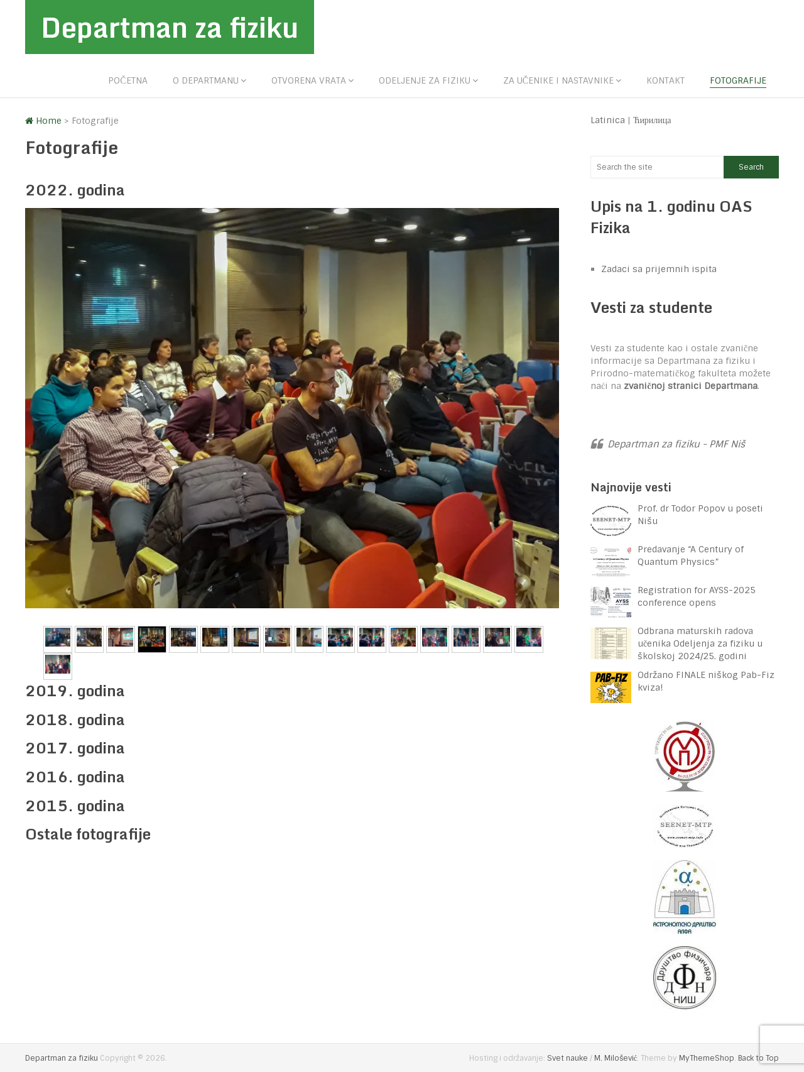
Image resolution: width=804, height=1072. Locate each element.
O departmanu (206, 80)
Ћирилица (652, 120)
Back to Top (758, 1058)
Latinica (607, 120)
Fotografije (738, 80)
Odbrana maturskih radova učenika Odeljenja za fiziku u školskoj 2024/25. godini (700, 643)
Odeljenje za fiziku (424, 80)
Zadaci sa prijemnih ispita (659, 269)
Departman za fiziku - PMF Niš (676, 444)
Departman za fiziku (169, 27)
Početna (127, 80)
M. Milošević (615, 1058)
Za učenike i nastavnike (558, 80)
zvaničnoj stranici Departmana (691, 385)
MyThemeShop (706, 1058)
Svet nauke (567, 1058)
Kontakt (665, 80)
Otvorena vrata (308, 80)
